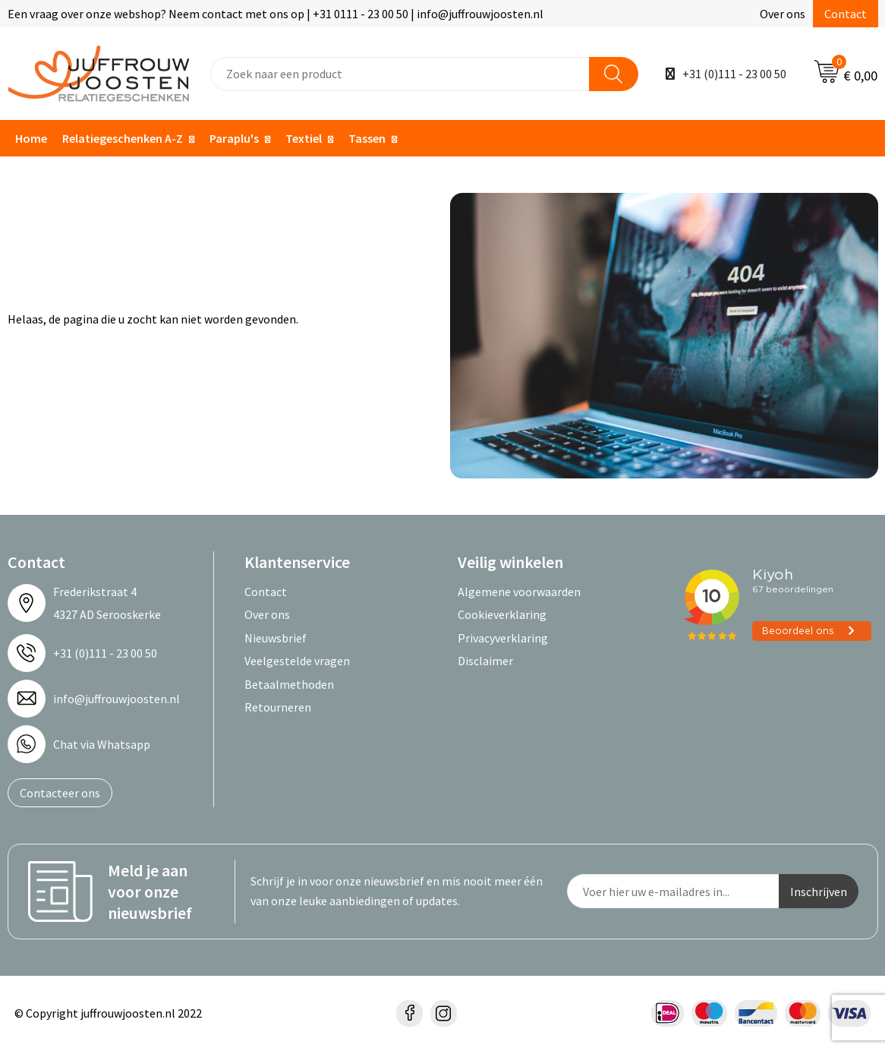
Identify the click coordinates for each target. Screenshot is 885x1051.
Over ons (782, 13)
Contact (845, 13)
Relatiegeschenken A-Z (122, 138)
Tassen (367, 138)
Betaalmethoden (289, 684)
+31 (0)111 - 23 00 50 (734, 73)
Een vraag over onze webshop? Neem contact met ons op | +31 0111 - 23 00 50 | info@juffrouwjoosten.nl (275, 13)
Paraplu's (234, 138)
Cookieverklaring (502, 614)
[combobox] (400, 74)
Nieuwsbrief (275, 637)
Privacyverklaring (503, 637)
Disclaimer (485, 660)
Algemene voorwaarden (519, 591)
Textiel (303, 138)
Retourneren (277, 707)
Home (31, 138)
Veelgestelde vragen (297, 660)
